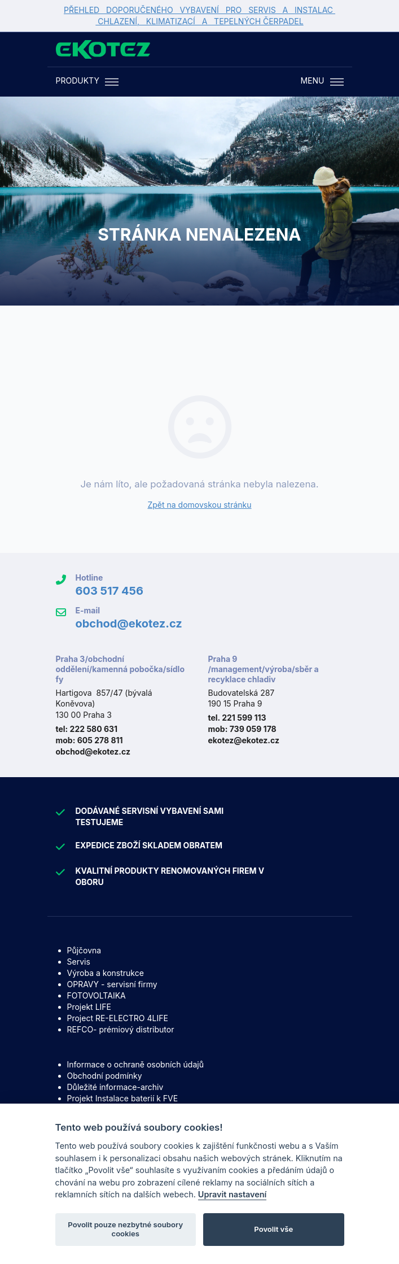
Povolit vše (273, 1229)
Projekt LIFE (89, 1007)
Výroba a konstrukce (105, 973)
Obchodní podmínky (104, 1075)
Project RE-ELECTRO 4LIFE (117, 1018)
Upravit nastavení (232, 1195)
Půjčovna (84, 950)
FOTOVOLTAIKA (96, 995)
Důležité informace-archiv (115, 1087)
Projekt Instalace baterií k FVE (122, 1098)
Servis (78, 961)
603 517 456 (110, 591)
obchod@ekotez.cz (129, 623)
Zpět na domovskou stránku (199, 504)
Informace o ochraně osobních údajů (135, 1064)
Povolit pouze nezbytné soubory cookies (125, 1230)
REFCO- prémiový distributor (120, 1029)
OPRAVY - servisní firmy (112, 984)
